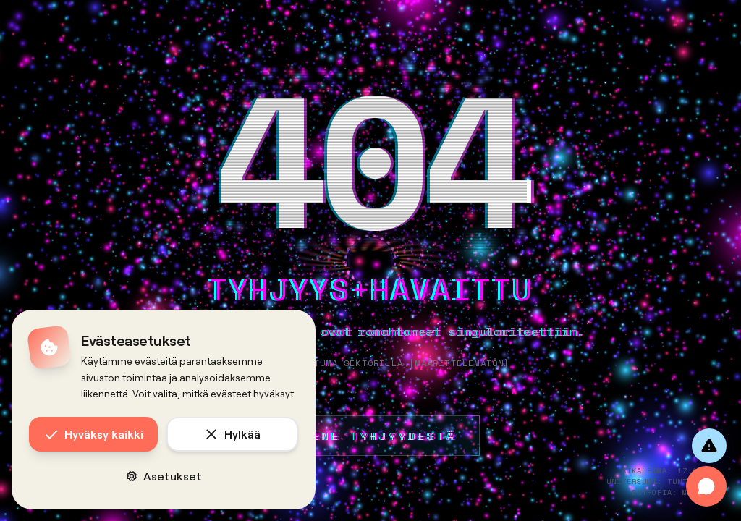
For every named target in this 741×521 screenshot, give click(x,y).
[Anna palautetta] (709, 445)
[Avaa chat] (706, 486)
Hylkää (232, 434)
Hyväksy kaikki (93, 434)
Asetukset (164, 476)
